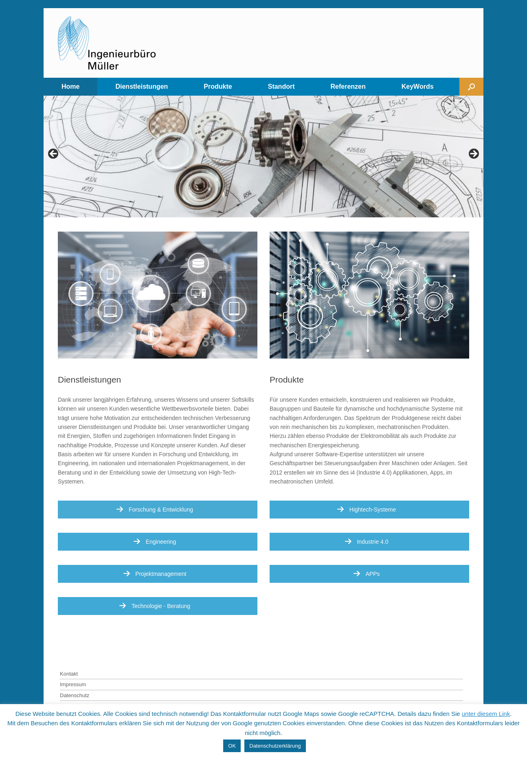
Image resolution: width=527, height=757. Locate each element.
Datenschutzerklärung (275, 746)
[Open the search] (471, 87)
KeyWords (418, 86)
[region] (263, 156)
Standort (281, 86)
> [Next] (473, 154)
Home (70, 86)
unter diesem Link (486, 713)
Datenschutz (74, 695)
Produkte (218, 86)
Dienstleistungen (141, 86)
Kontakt (69, 674)
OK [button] (232, 746)
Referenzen (347, 86)
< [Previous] (54, 154)
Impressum (73, 684)
